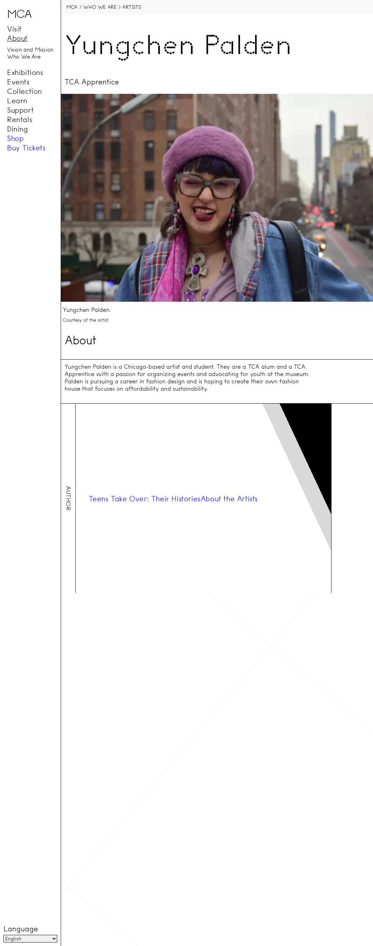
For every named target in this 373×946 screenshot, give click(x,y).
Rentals (19, 119)
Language (20, 928)
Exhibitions (25, 72)
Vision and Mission (30, 49)
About (17, 38)
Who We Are (23, 56)
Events (18, 81)
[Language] (30, 939)
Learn (17, 100)
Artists (131, 7)
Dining (17, 128)
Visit (14, 28)
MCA (71, 7)
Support (20, 109)
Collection (24, 91)
